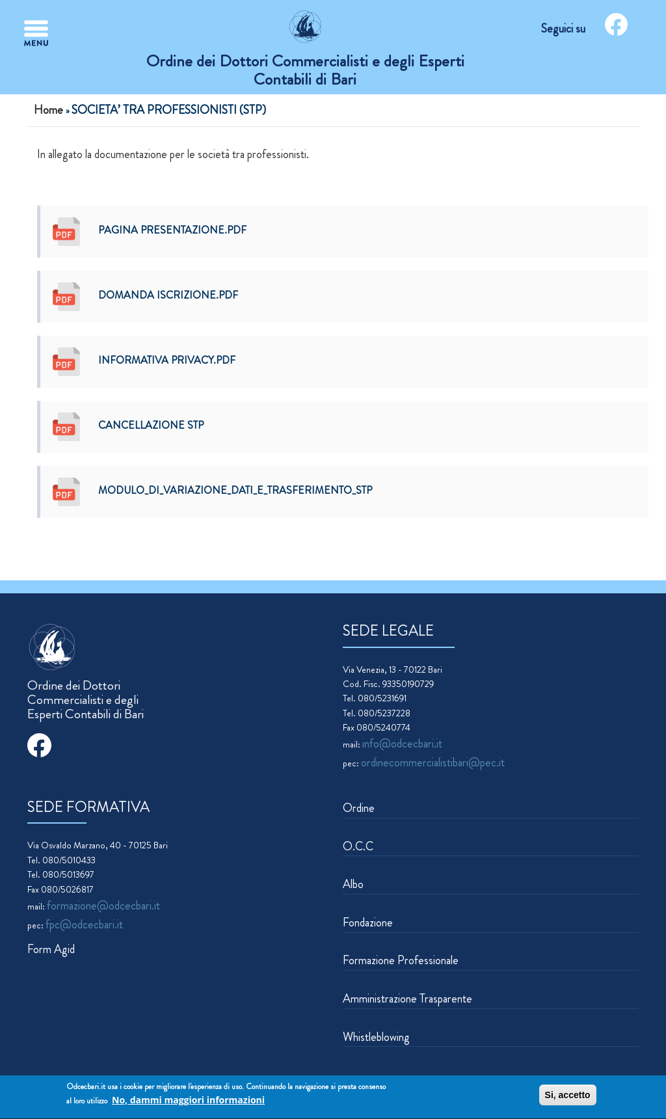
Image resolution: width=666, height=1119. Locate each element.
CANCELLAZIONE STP (151, 425)
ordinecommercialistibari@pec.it (433, 762)
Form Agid (51, 949)
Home (48, 109)
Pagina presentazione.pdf (172, 229)
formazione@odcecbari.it (103, 905)
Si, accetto (568, 1096)
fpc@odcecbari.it (84, 924)
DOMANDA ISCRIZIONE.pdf (168, 295)
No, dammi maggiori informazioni (188, 1101)
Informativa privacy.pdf (166, 360)
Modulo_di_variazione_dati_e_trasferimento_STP (235, 490)
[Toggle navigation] (36, 33)
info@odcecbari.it (402, 743)
